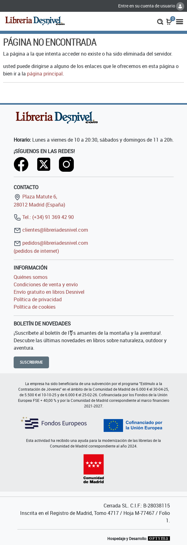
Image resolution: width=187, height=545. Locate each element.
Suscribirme (31, 362)
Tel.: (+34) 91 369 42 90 (44, 217)
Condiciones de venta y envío (46, 284)
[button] (160, 21)
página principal (45, 73)
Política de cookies (35, 306)
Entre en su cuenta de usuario (151, 6)
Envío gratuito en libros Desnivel (49, 291)
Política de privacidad (38, 299)
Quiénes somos (30, 277)
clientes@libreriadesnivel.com (51, 229)
